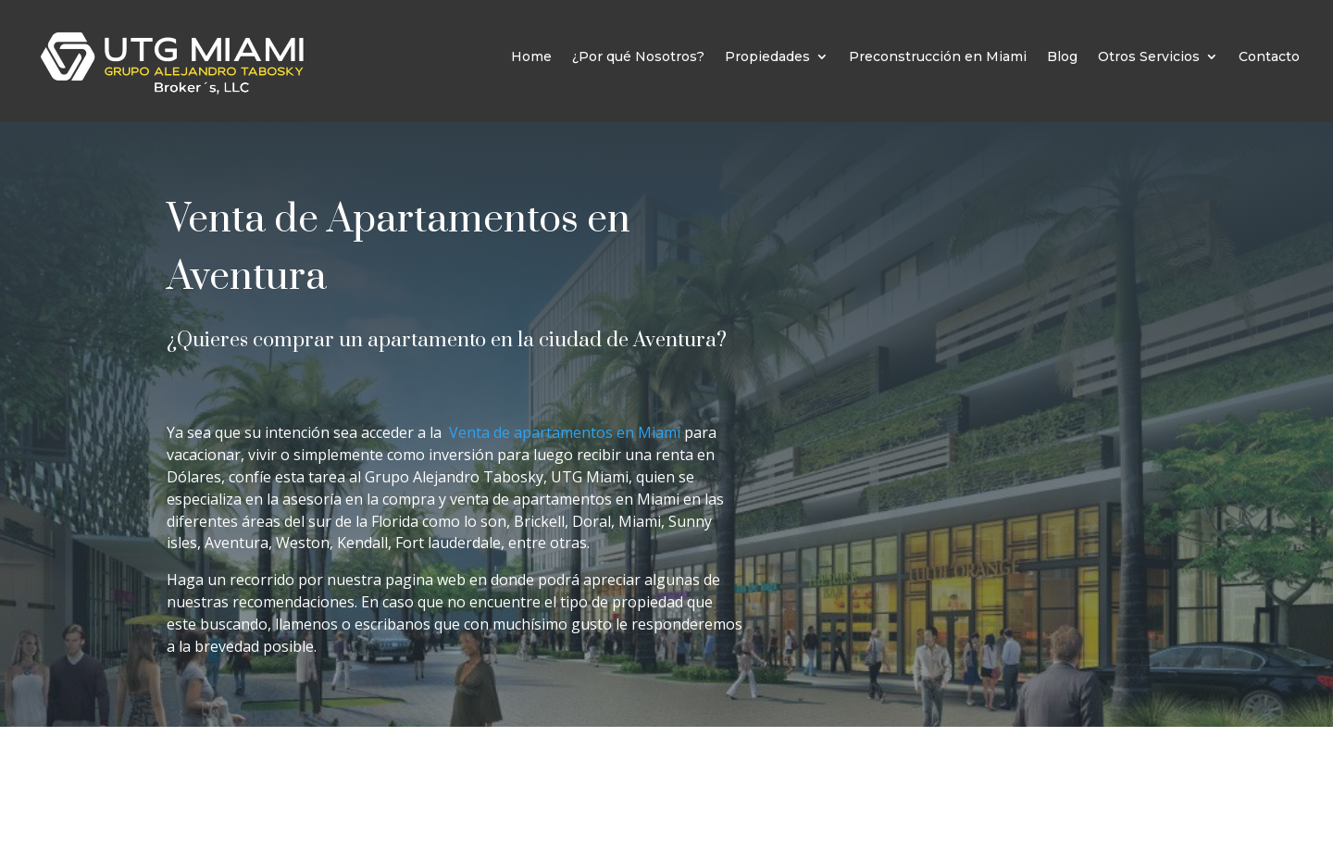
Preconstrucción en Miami (938, 56)
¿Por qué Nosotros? (638, 56)
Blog (1062, 56)
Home (531, 56)
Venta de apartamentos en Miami (566, 432)
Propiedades (767, 56)
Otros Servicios (1149, 56)
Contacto (1269, 56)
